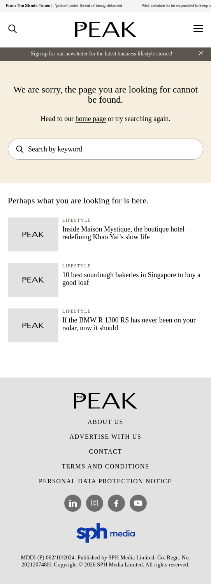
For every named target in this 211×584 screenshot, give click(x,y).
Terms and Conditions (105, 466)
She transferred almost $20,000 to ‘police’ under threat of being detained (66, 6)
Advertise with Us (105, 436)
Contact (105, 451)
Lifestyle (76, 220)
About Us (105, 421)
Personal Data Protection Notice (105, 481)
